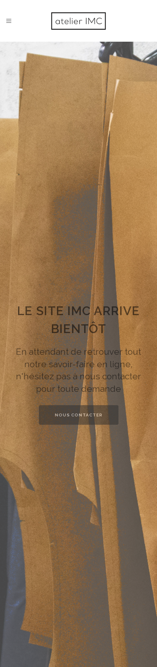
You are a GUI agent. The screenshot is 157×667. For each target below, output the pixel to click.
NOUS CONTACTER (79, 421)
